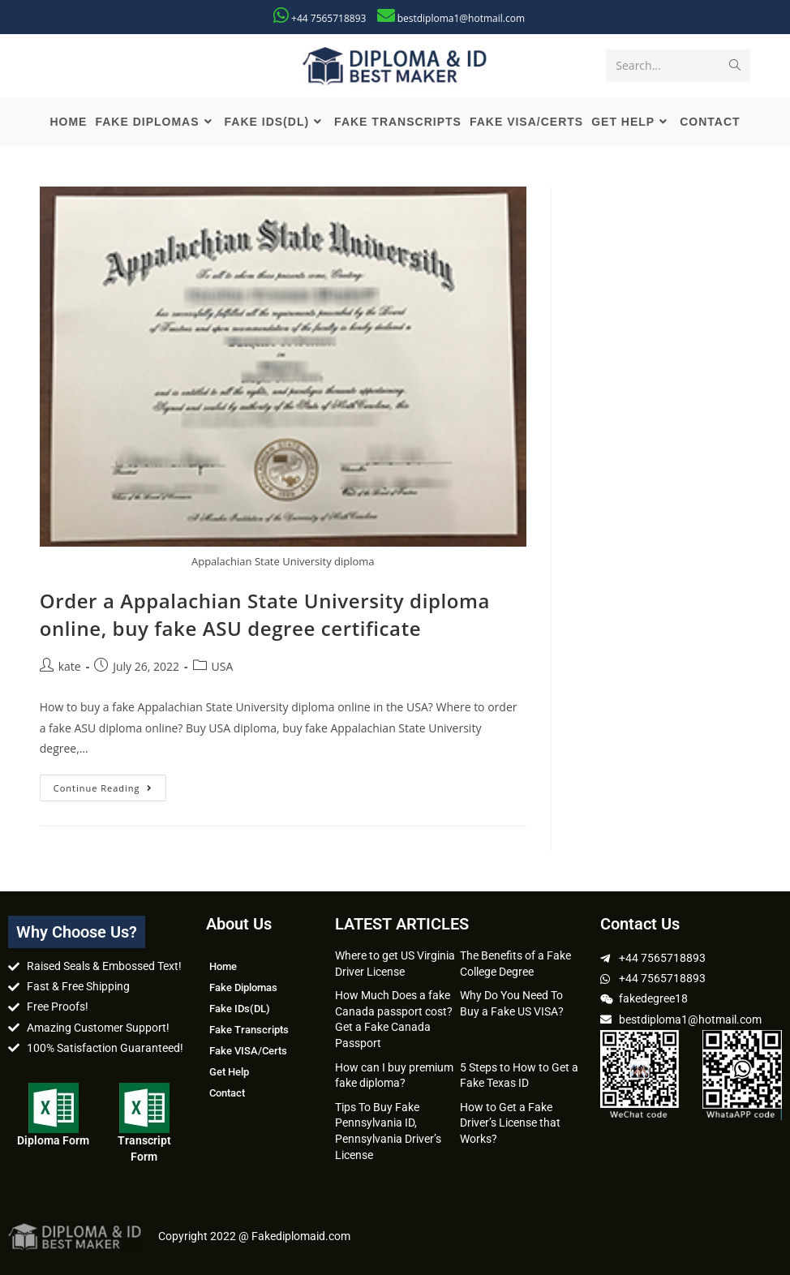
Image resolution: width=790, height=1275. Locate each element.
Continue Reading (110, 784)
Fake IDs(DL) (239, 1008)
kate (69, 666)
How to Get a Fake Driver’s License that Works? (510, 1123)
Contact (227, 1093)
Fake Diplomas (243, 987)
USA (223, 666)
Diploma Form (53, 1140)
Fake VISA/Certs (248, 1051)
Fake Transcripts (249, 1030)
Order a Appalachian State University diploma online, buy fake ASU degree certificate (265, 614)
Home (223, 966)
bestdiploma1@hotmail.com (461, 18)
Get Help (229, 1072)
